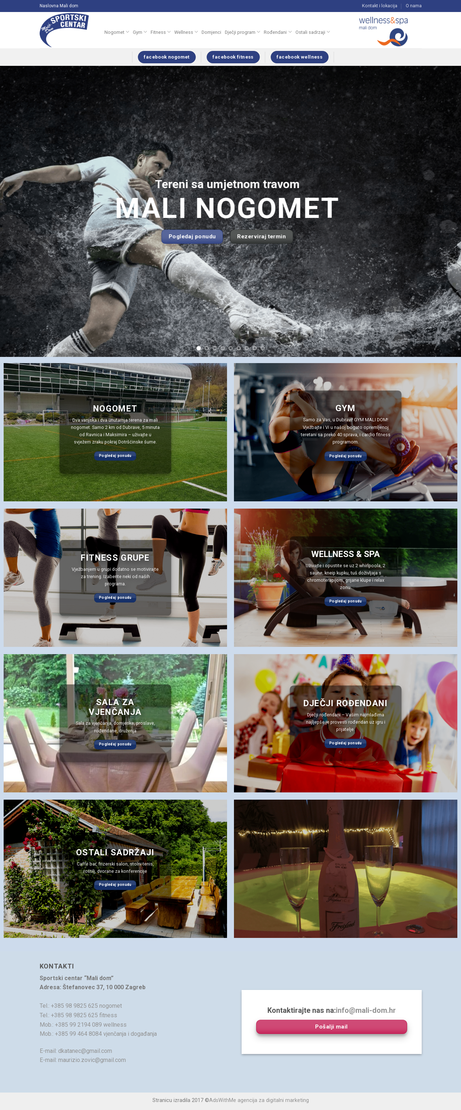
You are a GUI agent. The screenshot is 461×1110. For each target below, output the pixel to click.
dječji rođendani (345, 704)
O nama (414, 5)
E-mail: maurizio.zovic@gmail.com (83, 1060)
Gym (140, 31)
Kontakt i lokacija (379, 5)
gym (345, 408)
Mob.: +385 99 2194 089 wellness (83, 1024)
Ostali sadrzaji (312, 31)
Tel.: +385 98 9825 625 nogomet (81, 1005)
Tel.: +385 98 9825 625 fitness (78, 1015)
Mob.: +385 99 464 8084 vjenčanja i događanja (98, 1033)
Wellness (186, 31)
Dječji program (242, 31)
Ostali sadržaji (115, 853)
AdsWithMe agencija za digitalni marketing (259, 1100)
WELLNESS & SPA (345, 554)
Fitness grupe (115, 558)
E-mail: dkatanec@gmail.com (76, 1050)
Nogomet (116, 31)
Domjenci (211, 32)
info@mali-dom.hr (366, 1010)
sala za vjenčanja (115, 707)
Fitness (161, 31)
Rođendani (277, 31)
